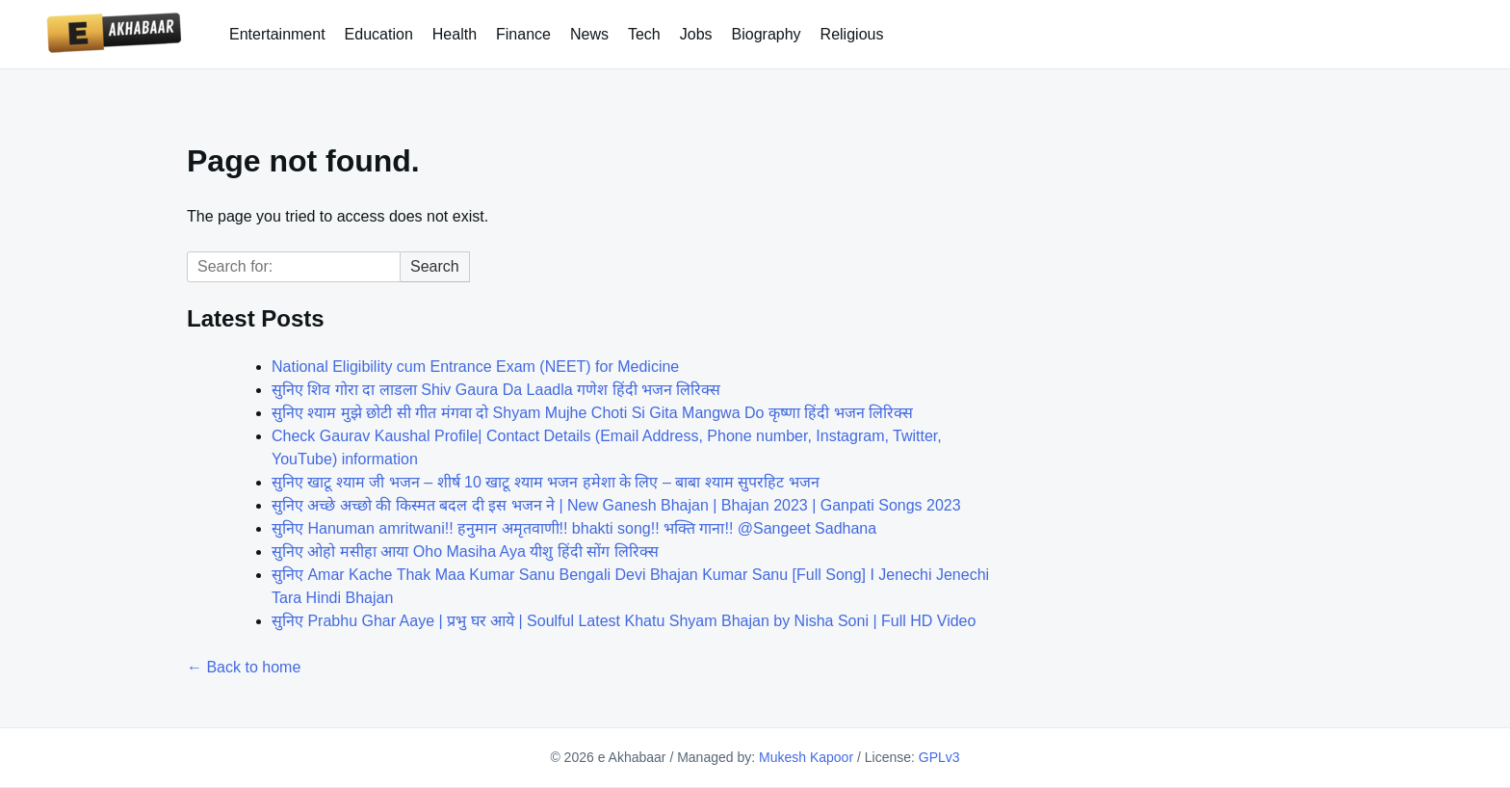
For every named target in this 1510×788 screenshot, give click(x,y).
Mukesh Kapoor (806, 757)
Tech (644, 34)
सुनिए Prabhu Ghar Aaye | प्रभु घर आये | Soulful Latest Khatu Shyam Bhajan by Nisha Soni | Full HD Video (624, 621)
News (589, 34)
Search (434, 266)
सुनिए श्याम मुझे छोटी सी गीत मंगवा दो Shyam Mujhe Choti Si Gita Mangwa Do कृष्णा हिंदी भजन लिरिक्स (592, 413)
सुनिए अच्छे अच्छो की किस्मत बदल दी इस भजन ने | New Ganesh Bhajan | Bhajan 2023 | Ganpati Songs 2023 (616, 505)
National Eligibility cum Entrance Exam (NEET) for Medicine (475, 366)
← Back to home (243, 667)
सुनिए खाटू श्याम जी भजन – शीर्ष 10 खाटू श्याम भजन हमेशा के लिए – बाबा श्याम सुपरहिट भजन (546, 482)
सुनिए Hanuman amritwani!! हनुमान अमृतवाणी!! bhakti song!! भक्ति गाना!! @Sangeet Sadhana (574, 528)
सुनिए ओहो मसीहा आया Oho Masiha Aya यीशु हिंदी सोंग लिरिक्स (465, 551)
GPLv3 (939, 757)
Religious (852, 34)
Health (454, 34)
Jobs (696, 34)
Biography (766, 34)
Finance (523, 34)
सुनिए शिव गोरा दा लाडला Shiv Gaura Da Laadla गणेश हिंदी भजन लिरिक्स (496, 389)
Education (379, 34)
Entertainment (277, 34)
